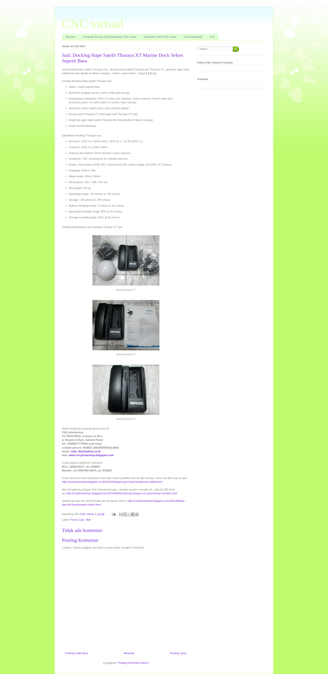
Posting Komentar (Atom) (133, 662)
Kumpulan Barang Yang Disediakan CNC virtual (109, 36)
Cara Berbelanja (193, 36)
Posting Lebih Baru (76, 653)
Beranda (70, 36)
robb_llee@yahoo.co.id (85, 451)
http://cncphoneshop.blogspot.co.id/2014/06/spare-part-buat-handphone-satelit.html (112, 481)
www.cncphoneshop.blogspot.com (91, 455)
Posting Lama (178, 653)
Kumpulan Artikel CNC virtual (160, 36)
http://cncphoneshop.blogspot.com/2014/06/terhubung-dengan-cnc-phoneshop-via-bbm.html (121, 493)
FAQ (212, 36)
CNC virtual (93, 24)
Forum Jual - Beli (80, 519)
